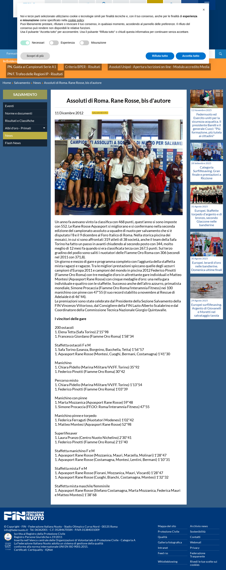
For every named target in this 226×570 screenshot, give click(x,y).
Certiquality (35, 544)
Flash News (13, 137)
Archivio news (199, 520)
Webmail (195, 537)
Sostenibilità (197, 526)
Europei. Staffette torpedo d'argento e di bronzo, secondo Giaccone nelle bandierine (206, 212)
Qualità (162, 531)
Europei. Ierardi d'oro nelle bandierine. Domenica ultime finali (206, 260)
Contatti (195, 531)
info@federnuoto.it (16, 524)
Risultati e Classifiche (19, 115)
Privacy (194, 542)
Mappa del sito (167, 520)
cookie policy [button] (76, 20)
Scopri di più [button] (35, 55)
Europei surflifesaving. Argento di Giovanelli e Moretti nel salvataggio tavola (206, 304)
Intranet (163, 542)
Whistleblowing (167, 556)
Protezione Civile (168, 526)
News (9, 130)
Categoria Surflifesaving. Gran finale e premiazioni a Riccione (206, 167)
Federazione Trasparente (197, 549)
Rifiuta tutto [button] (160, 55)
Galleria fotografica (170, 537)
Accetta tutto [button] (190, 55)
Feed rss (163, 547)
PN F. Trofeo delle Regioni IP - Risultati (30, 70)
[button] (204, 9)
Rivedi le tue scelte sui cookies (203, 557)
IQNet (49, 544)
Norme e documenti (18, 108)
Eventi (9, 100)
